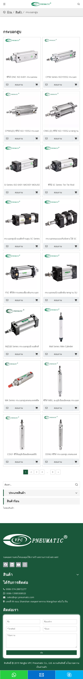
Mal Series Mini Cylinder (61, 346)
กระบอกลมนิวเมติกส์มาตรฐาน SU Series (61, 292)
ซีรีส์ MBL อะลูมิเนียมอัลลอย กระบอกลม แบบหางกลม (61, 400)
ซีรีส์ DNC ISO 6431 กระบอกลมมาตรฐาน (22, 76)
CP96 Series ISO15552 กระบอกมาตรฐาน (61, 76)
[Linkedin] (12, 564)
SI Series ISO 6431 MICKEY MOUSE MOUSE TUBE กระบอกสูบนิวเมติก (22, 184)
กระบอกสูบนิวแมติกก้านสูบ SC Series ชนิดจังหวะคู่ (22, 238)
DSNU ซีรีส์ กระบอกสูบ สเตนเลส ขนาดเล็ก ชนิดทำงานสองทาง (61, 454)
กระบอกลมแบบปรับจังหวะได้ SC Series (61, 238)
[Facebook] (5, 564)
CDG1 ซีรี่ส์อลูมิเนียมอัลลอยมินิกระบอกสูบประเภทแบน (22, 454)
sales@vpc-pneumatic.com (20, 597)
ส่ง (41, 652)
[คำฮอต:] (76, 485)
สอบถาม (13, 84)
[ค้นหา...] (38, 485)
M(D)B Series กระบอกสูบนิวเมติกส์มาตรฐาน (22, 346)
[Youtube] (18, 564)
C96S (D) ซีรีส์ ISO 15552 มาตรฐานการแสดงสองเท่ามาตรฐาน (61, 130)
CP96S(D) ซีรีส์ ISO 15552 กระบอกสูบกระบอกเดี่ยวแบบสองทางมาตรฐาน (22, 130)
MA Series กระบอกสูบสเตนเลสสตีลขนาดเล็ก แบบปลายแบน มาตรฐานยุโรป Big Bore (22, 400)
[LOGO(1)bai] (35, 540)
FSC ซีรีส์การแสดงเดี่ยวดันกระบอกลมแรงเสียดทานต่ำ (21, 292)
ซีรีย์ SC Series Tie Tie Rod (61, 184)
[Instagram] (24, 564)
